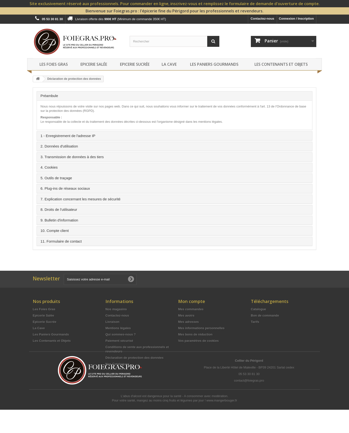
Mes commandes (191, 309)
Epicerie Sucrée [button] (135, 64)
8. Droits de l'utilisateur (58, 209)
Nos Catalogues (117, 364)
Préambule (49, 96)
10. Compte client (54, 231)
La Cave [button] (169, 64)
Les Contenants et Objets (52, 341)
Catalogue (258, 309)
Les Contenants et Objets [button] (281, 64)
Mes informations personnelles (201, 328)
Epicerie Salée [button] (93, 64)
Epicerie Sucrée (44, 322)
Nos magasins (116, 309)
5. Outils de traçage (56, 178)
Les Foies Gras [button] (54, 64)
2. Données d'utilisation (59, 146)
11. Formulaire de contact (61, 241)
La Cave (39, 328)
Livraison (112, 322)
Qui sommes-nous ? (120, 334)
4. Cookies (49, 167)
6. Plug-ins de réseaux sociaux (65, 188)
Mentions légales (118, 328)
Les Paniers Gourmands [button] (214, 64)
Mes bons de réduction (195, 334)
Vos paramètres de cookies (198, 341)
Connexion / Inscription (296, 18)
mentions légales (210, 121)
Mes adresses (188, 322)
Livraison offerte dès (116, 18)
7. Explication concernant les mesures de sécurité (80, 199)
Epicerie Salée (43, 315)
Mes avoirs (186, 315)
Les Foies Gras (44, 309)
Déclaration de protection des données (134, 357)
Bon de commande (265, 315)
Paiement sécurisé (119, 341)
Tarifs (255, 322)
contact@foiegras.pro (249, 404)
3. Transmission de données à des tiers (72, 157)
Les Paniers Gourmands (51, 334)
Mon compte (191, 301)
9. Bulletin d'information (59, 220)
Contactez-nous (262, 18)
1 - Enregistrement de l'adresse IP (67, 136)
